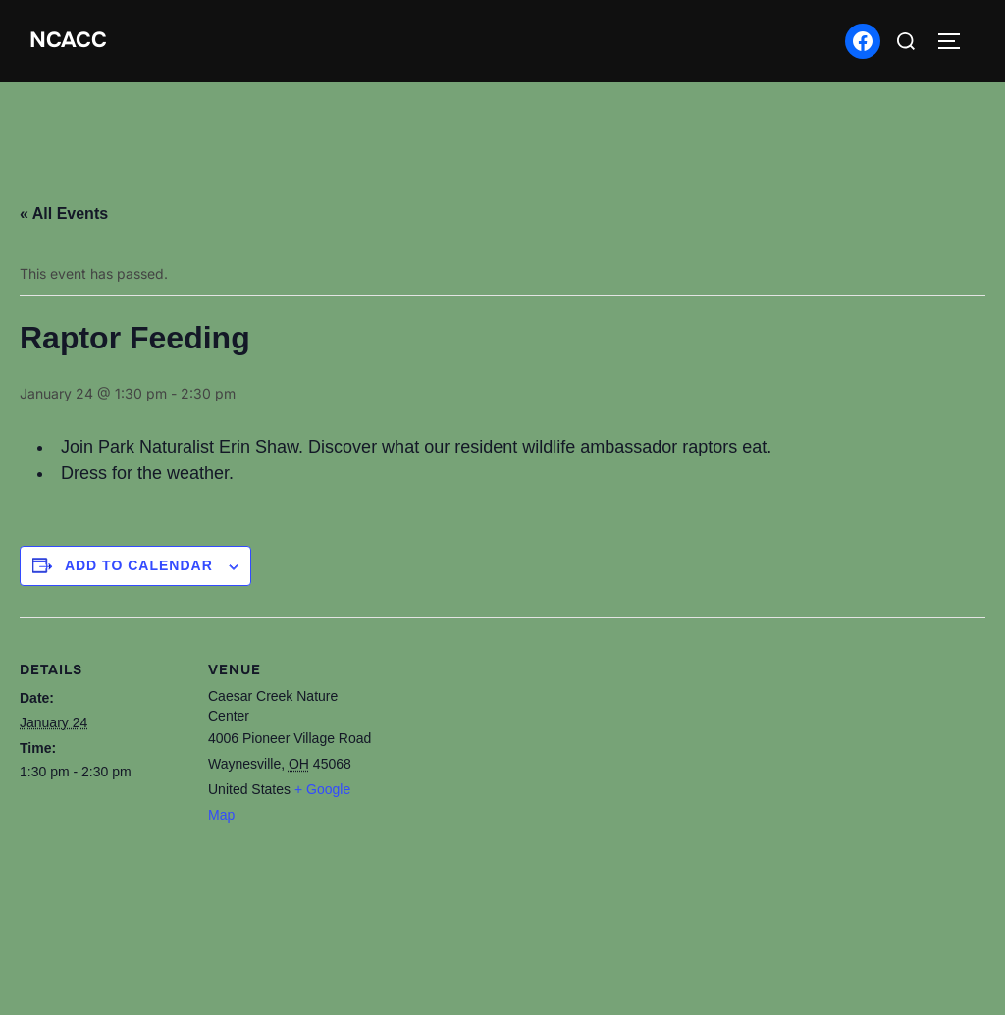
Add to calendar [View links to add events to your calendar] (139, 565)
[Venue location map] (500, 821)
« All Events (64, 213)
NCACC (68, 40)
